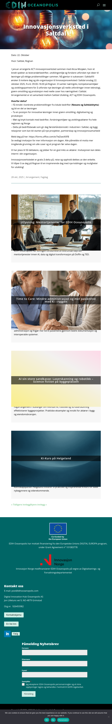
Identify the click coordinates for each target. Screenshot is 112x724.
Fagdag (44, 177)
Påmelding (28, 694)
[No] (108, 716)
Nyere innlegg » (38, 504)
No (53, 720)
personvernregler (63, 684)
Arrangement (32, 177)
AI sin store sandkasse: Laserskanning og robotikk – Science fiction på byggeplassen (56, 380)
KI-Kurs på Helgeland (56, 458)
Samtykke (26, 681)
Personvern (63, 720)
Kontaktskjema (13, 614)
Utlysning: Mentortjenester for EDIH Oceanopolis (56, 222)
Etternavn (26, 659)
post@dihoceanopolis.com (24, 590)
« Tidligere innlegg (20, 504)
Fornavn (26, 648)
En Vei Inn (11, 623)
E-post (25, 670)
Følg (15, 633)
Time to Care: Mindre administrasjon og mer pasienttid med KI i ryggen (56, 300)
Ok (46, 720)
